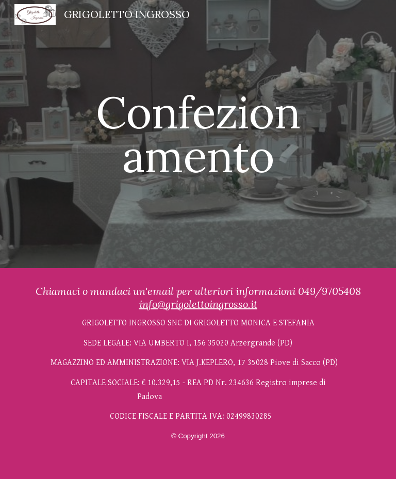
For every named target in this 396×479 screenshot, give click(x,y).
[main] (198, 134)
